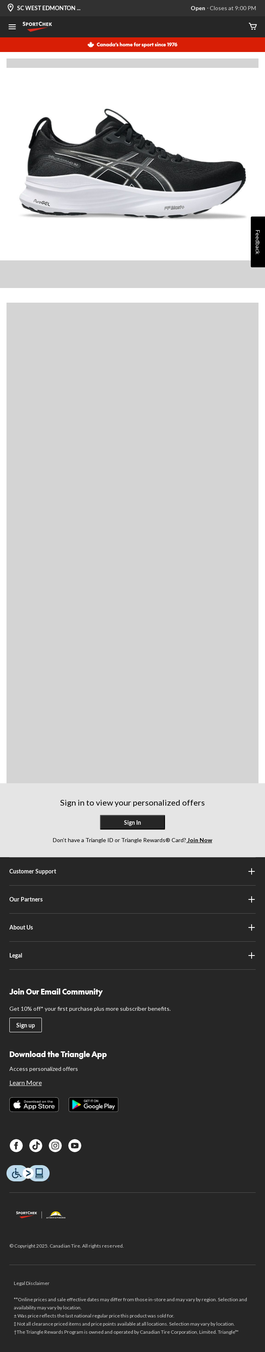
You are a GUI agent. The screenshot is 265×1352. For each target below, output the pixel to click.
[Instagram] (55, 1145)
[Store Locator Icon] (11, 8)
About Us (132, 927)
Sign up (25, 1025)
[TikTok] (35, 1145)
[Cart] (252, 27)
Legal (132, 955)
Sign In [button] (132, 822)
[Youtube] (74, 1145)
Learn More (25, 1082)
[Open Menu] (12, 27)
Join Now (199, 839)
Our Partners (132, 899)
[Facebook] (16, 1145)
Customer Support (132, 871)
